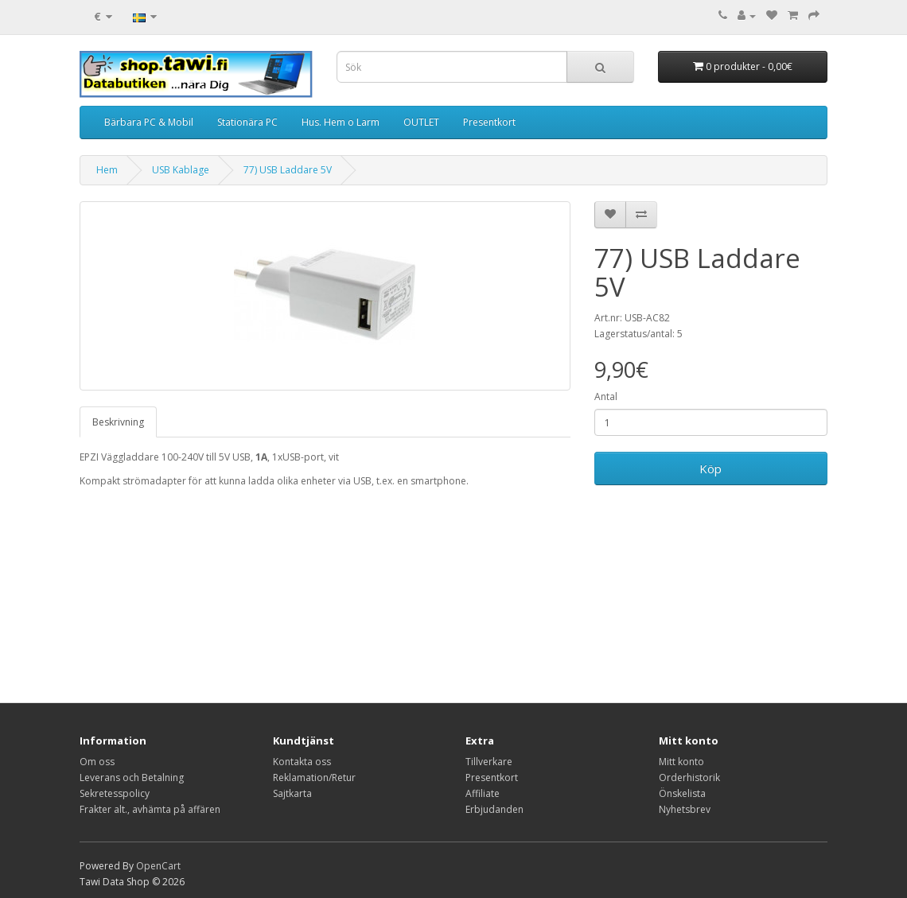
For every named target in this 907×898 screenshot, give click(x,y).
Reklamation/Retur (314, 777)
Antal (605, 396)
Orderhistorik (689, 777)
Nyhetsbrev (684, 809)
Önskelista (682, 793)
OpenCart (158, 866)
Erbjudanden (494, 809)
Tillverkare (488, 761)
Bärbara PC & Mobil (148, 122)
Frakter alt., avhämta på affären (150, 809)
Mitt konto (681, 761)
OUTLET (421, 122)
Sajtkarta (292, 793)
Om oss (97, 761)
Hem (107, 170)
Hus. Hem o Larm (341, 122)
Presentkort (489, 122)
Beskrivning (118, 422)
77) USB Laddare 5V (287, 170)
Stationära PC (247, 122)
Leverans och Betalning (132, 777)
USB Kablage (180, 170)
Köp (710, 468)
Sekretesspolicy (115, 793)
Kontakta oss (302, 761)
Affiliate (482, 793)
